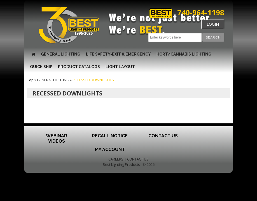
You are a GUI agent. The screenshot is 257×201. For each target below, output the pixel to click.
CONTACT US (138, 159)
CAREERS (115, 159)
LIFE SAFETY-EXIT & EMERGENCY (118, 54)
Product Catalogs (79, 66)
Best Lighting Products (121, 164)
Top (30, 79)
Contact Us (163, 135)
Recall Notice (110, 135)
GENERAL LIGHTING (60, 54)
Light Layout (120, 66)
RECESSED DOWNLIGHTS (93, 79)
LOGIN (213, 24)
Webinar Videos (56, 138)
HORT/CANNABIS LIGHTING (183, 54)
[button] (213, 37)
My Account (110, 149)
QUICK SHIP (41, 66)
